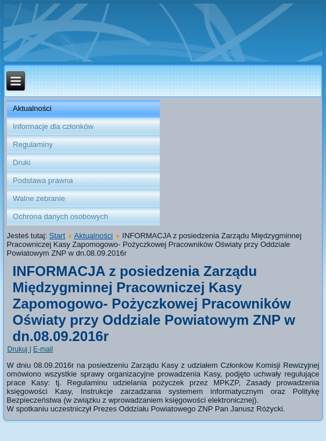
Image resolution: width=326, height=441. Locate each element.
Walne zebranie (39, 198)
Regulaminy (33, 144)
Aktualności (32, 108)
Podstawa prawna (43, 180)
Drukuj (19, 349)
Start (57, 235)
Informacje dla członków (53, 126)
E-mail (43, 349)
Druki (21, 162)
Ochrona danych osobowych (60, 216)
